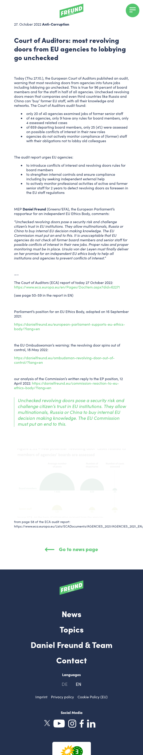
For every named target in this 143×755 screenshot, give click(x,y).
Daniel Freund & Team (71, 644)
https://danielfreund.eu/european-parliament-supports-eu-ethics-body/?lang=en (69, 326)
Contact (71, 659)
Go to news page (71, 548)
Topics (72, 629)
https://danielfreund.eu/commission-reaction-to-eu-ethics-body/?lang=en (66, 385)
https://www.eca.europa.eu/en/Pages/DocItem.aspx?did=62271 (67, 287)
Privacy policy (62, 696)
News (71, 613)
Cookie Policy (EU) (93, 696)
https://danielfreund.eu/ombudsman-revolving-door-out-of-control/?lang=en (64, 360)
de (65, 684)
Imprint (41, 696)
